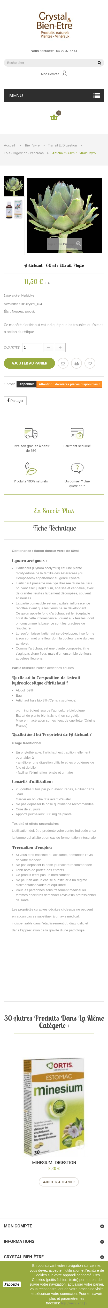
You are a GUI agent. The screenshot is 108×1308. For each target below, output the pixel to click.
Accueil (9, 145)
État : (7, 311)
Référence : (12, 304)
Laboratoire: (12, 295)
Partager (15, 400)
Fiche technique (54, 527)
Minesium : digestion (54, 1162)
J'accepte (11, 1284)
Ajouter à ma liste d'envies (89, 363)
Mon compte (54, 74)
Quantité (12, 347)
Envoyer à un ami (63, 363)
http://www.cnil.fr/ (74, 1303)
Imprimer (76, 363)
